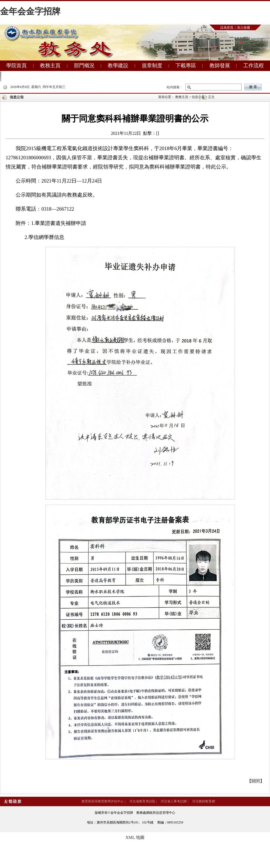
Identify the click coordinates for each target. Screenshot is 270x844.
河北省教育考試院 (142, 801)
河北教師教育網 (203, 801)
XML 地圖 (135, 837)
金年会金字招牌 (30, 11)
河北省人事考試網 (174, 801)
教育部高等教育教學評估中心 (103, 801)
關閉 (255, 781)
